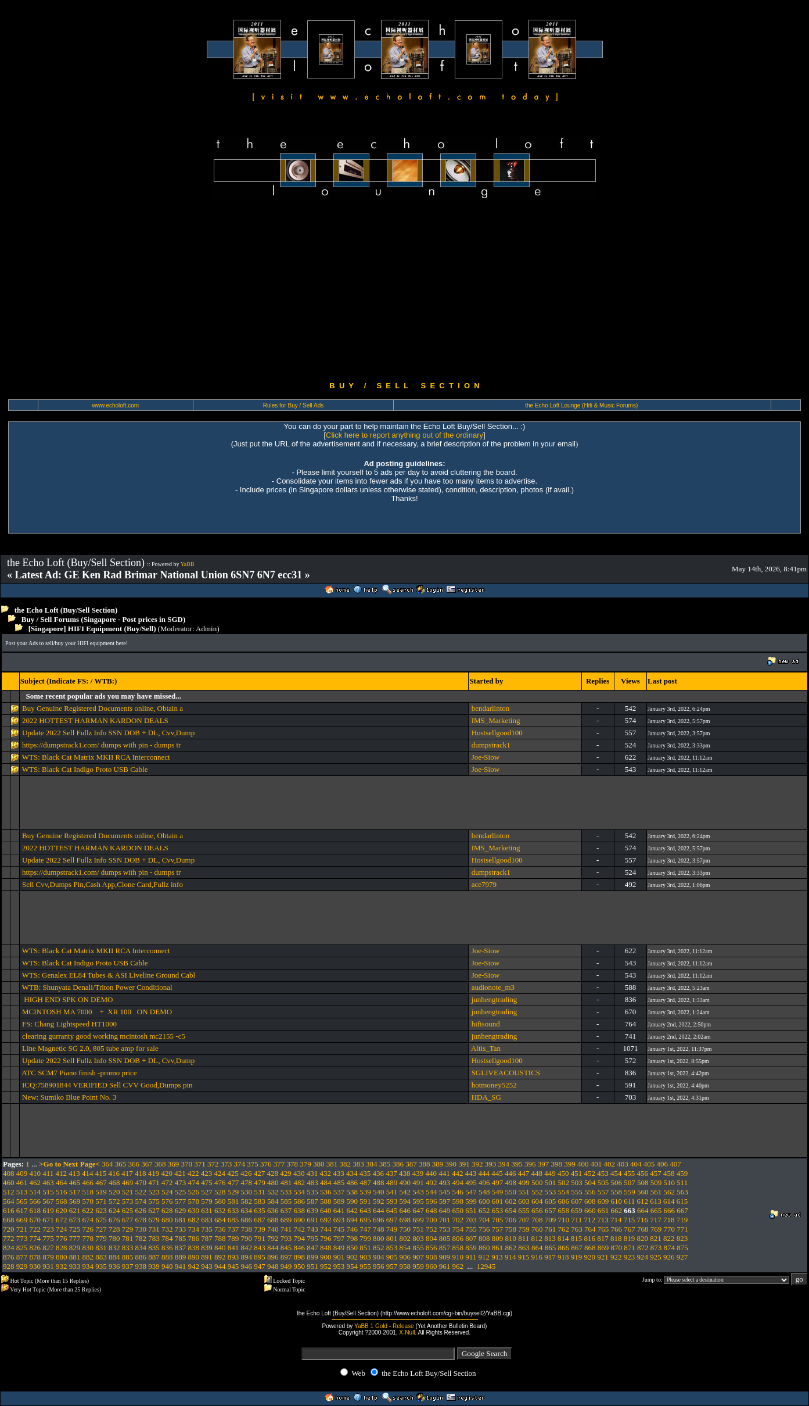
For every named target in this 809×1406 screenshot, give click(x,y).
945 (233, 1266)
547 (471, 1191)
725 (75, 1229)
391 (464, 1164)
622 (88, 1210)
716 (643, 1219)
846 (299, 1247)
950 (299, 1266)
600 (484, 1201)
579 (207, 1201)
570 (88, 1201)
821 (655, 1238)
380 (319, 1164)
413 (74, 1173)
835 (154, 1247)
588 (326, 1201)
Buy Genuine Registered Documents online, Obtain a (102, 708)
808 (484, 1238)
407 (675, 1164)
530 (247, 1191)
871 (629, 1247)
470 (141, 1182)
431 (312, 1173)
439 (418, 1173)
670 (35, 1219)
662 (617, 1210)
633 (233, 1210)
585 (286, 1201)
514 (35, 1191)
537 (339, 1191)
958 (405, 1266)
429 (286, 1173)
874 (669, 1247)
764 (590, 1229)
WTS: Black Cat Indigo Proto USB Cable (85, 769)
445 (497, 1173)
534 (299, 1191)
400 (583, 1164)
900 (326, 1257)
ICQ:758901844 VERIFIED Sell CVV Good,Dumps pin (107, 1085)
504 (590, 1182)
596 (431, 1201)
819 (629, 1238)
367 (147, 1164)
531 (259, 1191)
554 (564, 1191)
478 (247, 1182)
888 (167, 1257)
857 (445, 1247)
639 (312, 1210)
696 (378, 1219)
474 (194, 1182)
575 (154, 1201)
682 (194, 1219)
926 (669, 1257)
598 (458, 1201)
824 (9, 1247)
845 (286, 1247)
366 (134, 1164)
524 (167, 1191)
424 (220, 1173)
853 (392, 1247)
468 (114, 1182)
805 (445, 1238)
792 (273, 1238)
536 (326, 1191)
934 (88, 1266)
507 (629, 1182)
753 (445, 1229)
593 (392, 1201)
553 (550, 1191)
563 (682, 1191)
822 (669, 1238)
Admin (206, 628)
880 (61, 1257)
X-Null (407, 1332)
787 (207, 1238)
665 (656, 1210)
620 (61, 1210)
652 (484, 1210)
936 (114, 1266)
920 (590, 1257)
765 (603, 1229)
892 (220, 1257)
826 (35, 1247)
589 (339, 1201)
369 (173, 1164)
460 (9, 1182)
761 (550, 1229)
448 (537, 1173)
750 (405, 1229)
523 (154, 1191)
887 (154, 1257)
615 (682, 1201)
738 (247, 1229)
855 (418, 1247)
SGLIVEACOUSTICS (506, 1072)
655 (524, 1210)
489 (392, 1182)
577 (180, 1201)
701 (445, 1219)
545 (445, 1191)
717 (655, 1219)
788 (220, 1238)
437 (391, 1173)
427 (259, 1173)
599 (471, 1201)
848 (326, 1247)
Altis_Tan (486, 1048)
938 (141, 1266)
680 (167, 1219)
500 (537, 1182)
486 (352, 1182)
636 (273, 1210)
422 (193, 1173)
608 (590, 1201)
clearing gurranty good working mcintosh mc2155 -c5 (103, 1036)
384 (371, 1164)
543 (418, 1191)
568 (61, 1201)
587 (312, 1201)
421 (180, 1173)
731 (154, 1229)
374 (240, 1164)
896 (273, 1257)
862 (511, 1247)
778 (88, 1238)
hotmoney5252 (494, 1085)
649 (445, 1210)
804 (431, 1238)
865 (550, 1247)
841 (233, 1247)
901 (339, 1257)
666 (669, 1210)
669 (22, 1219)
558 (617, 1191)
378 (293, 1164)
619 (48, 1210)
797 (339, 1238)
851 (365, 1247)
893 (233, 1257)
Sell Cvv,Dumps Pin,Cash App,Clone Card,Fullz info (102, 884)
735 (207, 1229)
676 (114, 1219)
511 (682, 1182)
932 (61, 1266)
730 (141, 1229)
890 (194, 1257)
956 (378, 1266)
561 (656, 1191)
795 (312, 1238)
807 (471, 1238)
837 (180, 1247)
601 (498, 1201)
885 (128, 1257)
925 (655, 1257)
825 (22, 1247)
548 (484, 1191)
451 (577, 1173)
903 (365, 1257)
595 (418, 1201)
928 (9, 1266)
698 (405, 1219)
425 (233, 1173)
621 (75, 1210)
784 (167, 1238)
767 (629, 1229)
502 (564, 1182)
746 (352, 1229)
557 (603, 1191)
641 (339, 1210)
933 (75, 1266)
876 (9, 1257)
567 (48, 1201)
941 (180, 1266)
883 (101, 1257)
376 (266, 1164)
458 (669, 1173)
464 (61, 1182)
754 (458, 1229)
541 (392, 1191)
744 (326, 1229)
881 (75, 1257)
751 (418, 1229)
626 (141, 1210)
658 (564, 1210)
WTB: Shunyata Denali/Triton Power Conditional (97, 987)
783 (154, 1238)
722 (35, 1229)
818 (616, 1238)
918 (563, 1257)
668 (9, 1219)
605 (550, 1201)
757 (498, 1229)
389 (438, 1164)
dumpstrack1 (491, 744)
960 (431, 1266)
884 (114, 1257)
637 (286, 1210)
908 (431, 1257)
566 (35, 1201)
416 (114, 1173)
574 (141, 1201)
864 (537, 1247)
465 (75, 1182)
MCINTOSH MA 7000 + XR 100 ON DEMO (97, 1011)
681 (180, 1219)
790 (247, 1238)
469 (128, 1182)
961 (445, 1266)
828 (61, 1247)
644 (378, 1210)
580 (220, 1201)
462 (35, 1182)
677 (128, 1219)
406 (662, 1164)
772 (9, 1238)
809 (498, 1238)
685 (233, 1219)
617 (22, 1210)
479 (259, 1182)
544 (431, 1191)
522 (141, 1191)
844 (273, 1247)
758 (511, 1229)
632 (220, 1210)
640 (326, 1210)
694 (352, 1219)
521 (128, 1191)
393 (491, 1164)
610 (617, 1201)
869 (603, 1247)
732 (167, 1229)
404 (636, 1164)
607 (577, 1201)
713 (603, 1219)
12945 (486, 1266)
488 (378, 1182)
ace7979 (484, 884)
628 (167, 1210)
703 (471, 1219)
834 (141, 1247)
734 (194, 1229)
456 (643, 1173)
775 (48, 1238)
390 (451, 1164)
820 (643, 1238)
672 (61, 1219)
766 (617, 1229)
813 (550, 1238)
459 (682, 1173)
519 (101, 1191)
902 (352, 1257)
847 (312, 1247)
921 (603, 1257)
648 (431, 1210)
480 (273, 1182)
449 (550, 1173)
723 (48, 1229)
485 (339, 1182)
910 (458, 1257)
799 (365, 1238)
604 (537, 1201)
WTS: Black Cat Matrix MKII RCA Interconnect (96, 757)
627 (154, 1210)
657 (550, 1210)
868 (590, 1247)
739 (259, 1229)
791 (259, 1238)
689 (286, 1219)
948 (273, 1266)
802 (405, 1238)
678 (141, 1219)
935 (101, 1266)
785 (180, 1238)
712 (590, 1219)
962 (458, 1266)
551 (524, 1191)
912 (484, 1257)
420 (167, 1173)
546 (458, 1191)
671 (48, 1219)
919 (577, 1257)
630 (194, 1210)
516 (61, 1191)
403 (622, 1164)
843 (259, 1247)
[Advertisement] (404, 290)
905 (392, 1257)
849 (339, 1247)
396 (530, 1164)
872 (643, 1247)
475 (207, 1182)
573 (128, 1201)
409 (22, 1173)
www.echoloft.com (115, 405)
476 (220, 1182)
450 (563, 1173)
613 (655, 1201)
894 (247, 1257)
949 (286, 1266)
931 (48, 1266)
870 (617, 1247)
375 (252, 1164)
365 (121, 1164)
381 (332, 1164)
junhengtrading (494, 999)
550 (511, 1191)
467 (101, 1182)
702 (458, 1219)
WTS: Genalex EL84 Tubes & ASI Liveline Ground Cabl (108, 975)
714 (616, 1219)
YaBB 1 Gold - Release (384, 1326)
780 (114, 1238)
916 (537, 1257)
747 (365, 1229)
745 (339, 1229)
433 (338, 1173)
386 (398, 1164)
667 (682, 1210)
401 (596, 1164)
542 (405, 1191)
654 (511, 1210)
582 (247, 1201)
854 (405, 1247)
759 (524, 1229)
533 (286, 1191)
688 (273, 1219)
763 (577, 1229)
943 (207, 1266)
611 (629, 1201)
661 (603, 1210)
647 (418, 1210)
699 (418, 1219)
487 (365, 1182)
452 (590, 1173)
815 (577, 1238)
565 (22, 1201)
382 (345, 1164)
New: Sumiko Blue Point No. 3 (69, 1097)
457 (655, 1173)
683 (207, 1219)
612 (643, 1201)
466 (88, 1182)
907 (418, 1257)
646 (405, 1210)
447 (524, 1173)
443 (471, 1173)
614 (669, 1201)
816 (590, 1238)
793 (286, 1238)
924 (643, 1257)
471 (154, 1182)
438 (405, 1173)
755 (471, 1229)
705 (498, 1219)
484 (326, 1182)
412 (61, 1173)
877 (22, 1257)
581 (233, 1201)
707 (524, 1219)
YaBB (188, 564)
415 (101, 1173)
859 (471, 1247)
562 (669, 1191)
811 (523, 1238)
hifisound (486, 1023)
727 (101, 1229)
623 (101, 1210)
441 (444, 1173)
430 (299, 1173)
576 (167, 1201)
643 (365, 1210)
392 (477, 1164)
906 (405, 1257)
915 (524, 1257)
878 (35, 1257)
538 (352, 1191)
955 (365, 1266)
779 (101, 1238)
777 (75, 1238)
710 (564, 1219)
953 (339, 1266)
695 (365, 1219)
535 (312, 1191)
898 (299, 1257)
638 (299, 1210)
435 (365, 1173)
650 (458, 1210)
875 (682, 1247)
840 (220, 1247)
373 (226, 1164)
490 (405, 1182)
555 (577, 1191)
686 (247, 1219)
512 (9, 1191)
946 (247, 1266)
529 (233, 1191)
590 (352, 1201)
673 (75, 1219)
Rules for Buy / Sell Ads (293, 405)
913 (497, 1257)
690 (299, 1219)
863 (524, 1247)
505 (603, 1182)
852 (378, 1247)
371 (200, 1164)
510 (669, 1182)
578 (194, 1201)
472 (167, 1182)
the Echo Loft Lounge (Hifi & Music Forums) (581, 405)
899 (312, 1257)
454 (616, 1173)
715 (629, 1219)
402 (610, 1164)
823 (682, 1238)
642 (352, 1210)
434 (352, 1173)
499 (524, 1182)
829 (75, 1247)
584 (273, 1201)
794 (299, 1238)
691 (312, 1219)
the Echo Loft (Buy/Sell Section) (66, 610)
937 (128, 1266)
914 (510, 1257)
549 (498, 1191)
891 (207, 1257)
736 (220, 1229)
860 (484, 1247)
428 (273, 1173)
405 (649, 1164)
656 (537, 1210)
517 (75, 1191)
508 (643, 1182)
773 (22, 1238)
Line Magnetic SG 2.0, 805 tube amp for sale (90, 1048)
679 (154, 1219)
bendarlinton (491, 708)
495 (471, 1182)
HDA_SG (486, 1097)
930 (35, 1266)
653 (498, 1210)
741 (286, 1229)
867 (577, 1247)
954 (352, 1266)
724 (61, 1229)
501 (550, 1182)
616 (9, 1210)
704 (484, 1219)
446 (510, 1173)
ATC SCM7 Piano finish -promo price (78, 1072)
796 (326, 1238)
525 (180, 1191)
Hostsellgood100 (497, 732)
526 (194, 1191)
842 (247, 1247)
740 (273, 1229)
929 (22, 1266)
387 (411, 1164)
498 (511, 1182)
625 (128, 1210)
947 (259, 1266)
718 (669, 1219)
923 (629, 1257)
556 (590, 1191)
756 (484, 1229)
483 (312, 1182)
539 (365, 1191)
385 (385, 1164)
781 (128, 1238)
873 (656, 1247)
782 (141, 1238)
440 (431, 1173)
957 (392, 1266)
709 (550, 1219)
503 (577, 1182)
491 (418, 1182)
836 (167, 1247)
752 (431, 1229)
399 (570, 1164)
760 (537, 1229)
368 (160, 1164)
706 (511, 1219)
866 (564, 1247)
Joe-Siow (485, 757)
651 (471, 1210)
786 (194, 1238)
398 (557, 1164)
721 (22, 1229)
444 (484, 1173)
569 (75, 1201)
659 (577, 1210)
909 (445, 1257)
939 (154, 1266)
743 (312, 1229)
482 (299, 1182)
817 (603, 1238)
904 (378, 1257)
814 (563, 1238)
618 (35, 1210)
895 (259, 1257)
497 (498, 1182)
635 (259, 1210)
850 (352, 1247)
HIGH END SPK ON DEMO (67, 999)
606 (564, 1201)
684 (220, 1219)
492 (431, 1182)
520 (114, 1191)
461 (22, 1182)
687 (259, 1219)
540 (378, 1191)
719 (682, 1219)
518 (88, 1191)
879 (48, 1257)
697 (392, 1219)
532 (273, 1191)
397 (543, 1164)
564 (9, 1201)
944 (220, 1266)
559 (629, 1191)
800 (378, 1238)
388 (424, 1164)
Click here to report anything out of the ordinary (404, 435)
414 (88, 1173)
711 (576, 1219)
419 (154, 1173)
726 (88, 1229)
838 (194, 1247)
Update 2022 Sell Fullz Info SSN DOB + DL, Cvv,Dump (108, 732)
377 (279, 1164)
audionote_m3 (493, 987)
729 (128, 1229)
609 (603, 1201)
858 (458, 1247)
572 (114, 1201)
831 (101, 1247)
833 (128, 1247)
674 (88, 1219)
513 (22, 1191)
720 (9, 1229)
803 (418, 1238)
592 (378, 1201)
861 (498, 1247)
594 (405, 1201)
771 (682, 1229)
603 (524, 1201)
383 (358, 1164)
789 (233, 1238)
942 (194, 1266)
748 (378, 1229)
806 (458, 1238)
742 (299, 1229)
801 (392, 1238)
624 (114, 1210)
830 (88, 1247)
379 (305, 1164)
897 (286, 1257)
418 (140, 1173)
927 (682, 1257)
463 (48, 1182)
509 (656, 1182)
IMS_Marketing (496, 720)
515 (48, 1191)
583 (259, 1201)
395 (517, 1164)
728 (114, 1229)
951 (312, 1266)
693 (339, 1219)
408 (9, 1173)
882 (88, 1257)
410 (35, 1173)
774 (35, 1238)
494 (458, 1182)
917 (550, 1257)
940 (167, 1266)
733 (180, 1229)
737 (233, 1229)
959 (418, 1266)
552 (537, 1191)
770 (669, 1229)
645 (392, 1210)
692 (326, 1219)
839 (207, 1247)
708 (537, 1219)
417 (127, 1173)
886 (141, 1257)
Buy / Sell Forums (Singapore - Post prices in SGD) (103, 619)
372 (213, 1164)
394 (504, 1164)
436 (378, 1173)
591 (365, 1201)
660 (590, 1210)
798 (352, 1238)
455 (629, 1173)
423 (207, 1173)
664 (643, 1210)
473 (180, 1182)
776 (61, 1238)
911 (470, 1257)
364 (107, 1164)
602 (511, 1201)
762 (564, 1229)
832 (114, 1247)
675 (101, 1219)
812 (537, 1238)
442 (457, 1173)
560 (643, 1191)
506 (617, 1182)
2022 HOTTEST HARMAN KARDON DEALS (95, 720)
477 (233, 1182)
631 (207, 1210)
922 (616, 1257)
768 (643, 1229)
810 (511, 1238)
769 (656, 1229)
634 (247, 1210)
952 (326, 1266)
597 (445, 1201)
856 (431, 1247)
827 (48, 1247)
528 (220, 1191)
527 (207, 1191)
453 (603, 1173)
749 (392, 1229)
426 (246, 1173)
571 (101, 1201)
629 (180, 1210)
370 (187, 1164)
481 (286, 1182)
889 (180, 1257)
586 (299, 1201)
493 (445, 1182)
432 (326, 1173)
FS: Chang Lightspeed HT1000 (69, 1023)
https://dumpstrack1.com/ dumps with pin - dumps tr (101, 744)
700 (431, 1219)
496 (484, 1182)
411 (47, 1173)
